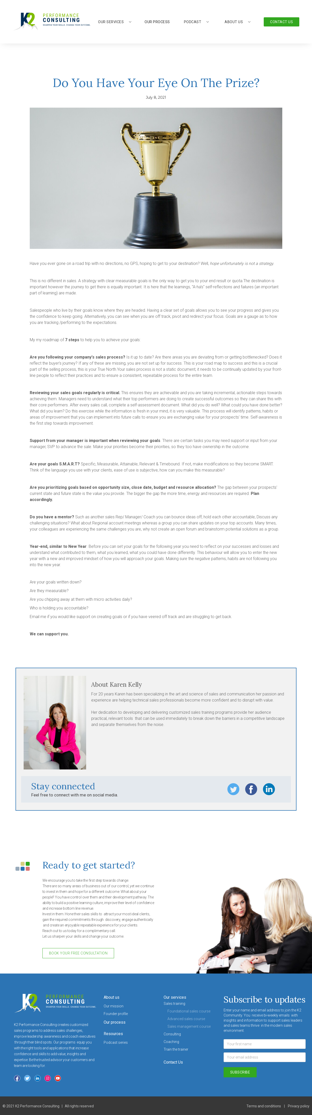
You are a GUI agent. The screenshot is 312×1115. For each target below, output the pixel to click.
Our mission (113, 1006)
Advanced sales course (186, 1019)
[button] (115, 22)
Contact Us (173, 1062)
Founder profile (116, 1014)
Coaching (171, 1042)
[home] (51, 22)
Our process (115, 1022)
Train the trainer (176, 1049)
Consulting (172, 1034)
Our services (175, 997)
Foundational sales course (188, 1011)
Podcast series (116, 1042)
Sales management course (189, 1026)
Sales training (174, 1004)
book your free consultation (78, 953)
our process (157, 22)
